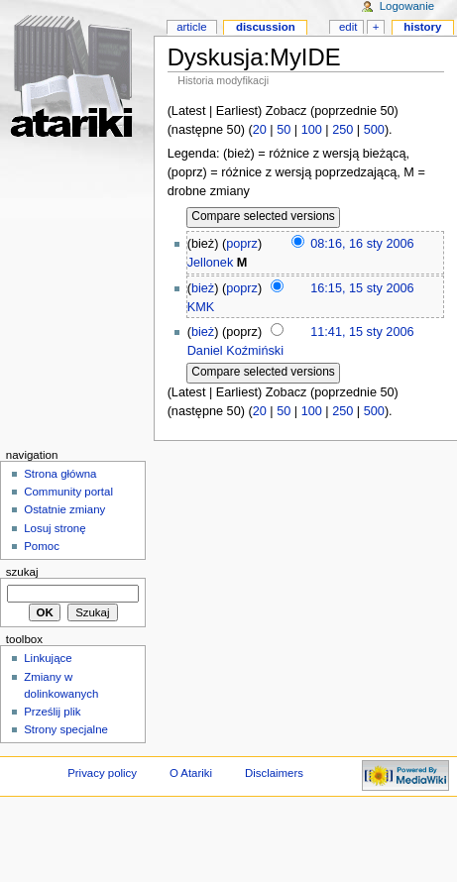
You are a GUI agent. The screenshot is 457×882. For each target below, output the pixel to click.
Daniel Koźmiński (235, 351)
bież (202, 288)
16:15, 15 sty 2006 (361, 288)
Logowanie (407, 6)
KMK (201, 307)
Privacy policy (102, 773)
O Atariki (191, 773)
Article (191, 27)
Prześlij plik (52, 711)
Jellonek (210, 263)
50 (283, 130)
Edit (348, 27)
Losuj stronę (54, 528)
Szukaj (22, 572)
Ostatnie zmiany (64, 509)
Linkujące (47, 658)
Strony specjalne (66, 729)
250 (342, 130)
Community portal (68, 491)
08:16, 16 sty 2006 (361, 244)
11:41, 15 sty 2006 (361, 332)
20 (260, 130)
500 (374, 130)
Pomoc (41, 546)
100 (311, 130)
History (422, 27)
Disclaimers (274, 773)
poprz (242, 244)
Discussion (265, 27)
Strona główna (60, 474)
